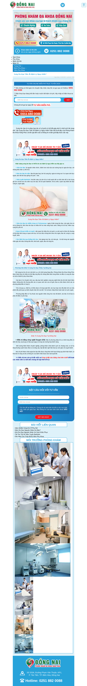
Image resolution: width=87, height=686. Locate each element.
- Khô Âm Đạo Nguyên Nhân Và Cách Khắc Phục (31, 432)
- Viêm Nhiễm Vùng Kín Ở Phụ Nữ (25, 428)
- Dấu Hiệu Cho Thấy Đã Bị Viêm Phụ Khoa (29, 436)
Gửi (68, 100)
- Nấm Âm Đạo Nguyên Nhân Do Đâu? (27, 430)
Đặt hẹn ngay (43, 417)
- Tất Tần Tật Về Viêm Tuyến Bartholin (27, 434)
